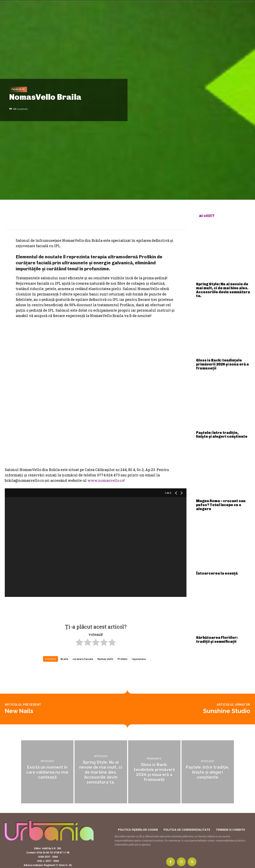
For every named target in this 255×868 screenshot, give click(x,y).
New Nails (19, 694)
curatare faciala (83, 592)
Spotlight (47, 745)
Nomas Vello (105, 592)
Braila (64, 592)
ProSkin (122, 592)
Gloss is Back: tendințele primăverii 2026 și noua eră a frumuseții (222, 364)
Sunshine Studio (226, 694)
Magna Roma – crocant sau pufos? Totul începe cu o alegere (221, 505)
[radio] (79, 576)
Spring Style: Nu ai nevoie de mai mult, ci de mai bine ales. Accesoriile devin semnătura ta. (223, 290)
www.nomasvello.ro (105, 413)
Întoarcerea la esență (217, 573)
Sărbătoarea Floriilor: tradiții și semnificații (217, 639)
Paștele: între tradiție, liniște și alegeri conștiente (221, 435)
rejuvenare (139, 592)
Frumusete (18, 89)
